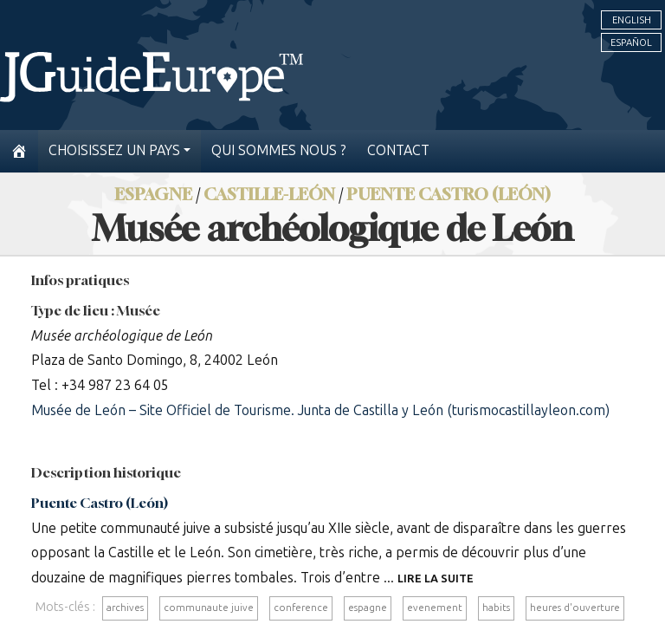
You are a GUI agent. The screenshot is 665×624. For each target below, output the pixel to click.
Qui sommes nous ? (278, 150)
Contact (398, 150)
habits (496, 607)
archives (125, 607)
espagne (367, 607)
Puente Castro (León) (448, 194)
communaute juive (209, 607)
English (631, 20)
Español (631, 42)
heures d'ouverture (575, 607)
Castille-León (269, 194)
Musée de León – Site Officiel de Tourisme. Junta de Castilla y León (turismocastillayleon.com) (320, 410)
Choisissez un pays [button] (114, 150)
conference (301, 607)
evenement (434, 607)
